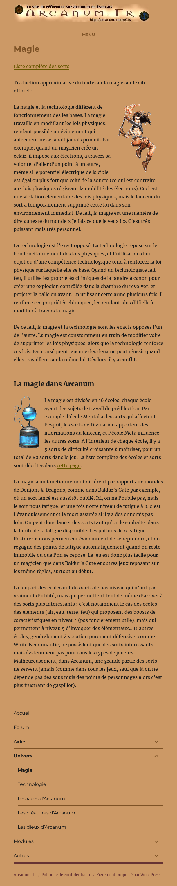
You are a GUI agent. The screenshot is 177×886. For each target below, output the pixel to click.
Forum (21, 727)
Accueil (22, 713)
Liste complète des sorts (41, 66)
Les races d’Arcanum (41, 798)
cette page (69, 465)
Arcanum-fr (81, 13)
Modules (24, 841)
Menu (88, 34)
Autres (21, 855)
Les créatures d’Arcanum (46, 813)
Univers (23, 756)
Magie (25, 770)
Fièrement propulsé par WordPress (128, 874)
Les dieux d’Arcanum (42, 827)
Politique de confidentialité (66, 874)
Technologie (32, 784)
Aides (20, 741)
